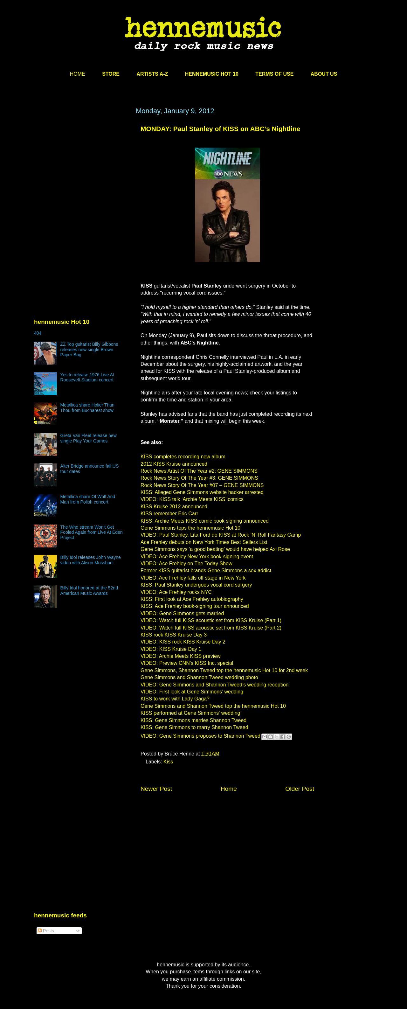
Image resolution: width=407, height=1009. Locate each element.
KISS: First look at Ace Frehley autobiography (192, 599)
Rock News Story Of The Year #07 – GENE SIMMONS (202, 485)
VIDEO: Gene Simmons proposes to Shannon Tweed (200, 736)
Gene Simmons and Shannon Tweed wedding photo (199, 677)
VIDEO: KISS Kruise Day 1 (171, 649)
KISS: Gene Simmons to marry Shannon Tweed (194, 727)
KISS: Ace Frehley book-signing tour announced (195, 606)
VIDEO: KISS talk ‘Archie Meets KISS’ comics (192, 499)
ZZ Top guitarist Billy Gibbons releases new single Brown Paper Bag (89, 350)
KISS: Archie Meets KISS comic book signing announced (205, 521)
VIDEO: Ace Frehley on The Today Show (186, 563)
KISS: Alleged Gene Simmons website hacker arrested (202, 492)
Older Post (299, 788)
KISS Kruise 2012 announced (174, 506)
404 (37, 333)
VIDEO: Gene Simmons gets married (182, 613)
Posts (46, 930)
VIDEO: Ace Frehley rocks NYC (176, 592)
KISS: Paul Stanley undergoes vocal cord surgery (196, 585)
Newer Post (156, 788)
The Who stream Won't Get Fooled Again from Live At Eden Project (91, 532)
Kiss (168, 761)
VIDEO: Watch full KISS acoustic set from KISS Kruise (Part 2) (211, 627)
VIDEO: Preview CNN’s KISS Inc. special (187, 663)
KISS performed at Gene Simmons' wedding (190, 713)
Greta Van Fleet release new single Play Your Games (88, 438)
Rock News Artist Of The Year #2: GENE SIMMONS (199, 471)
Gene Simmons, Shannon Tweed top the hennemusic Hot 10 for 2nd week (224, 670)
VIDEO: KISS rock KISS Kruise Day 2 (183, 641)
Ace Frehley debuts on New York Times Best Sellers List (204, 542)
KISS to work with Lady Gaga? (175, 698)
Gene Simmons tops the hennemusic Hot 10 (190, 528)
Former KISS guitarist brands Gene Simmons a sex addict (206, 570)
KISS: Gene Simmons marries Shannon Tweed (193, 720)
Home (229, 788)
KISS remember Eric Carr (169, 513)
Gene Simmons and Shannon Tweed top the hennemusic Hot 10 (213, 706)
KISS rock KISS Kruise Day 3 (174, 634)
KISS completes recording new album (183, 456)
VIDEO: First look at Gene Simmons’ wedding (192, 691)
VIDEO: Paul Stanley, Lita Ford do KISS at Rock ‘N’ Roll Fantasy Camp (221, 535)
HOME (77, 74)
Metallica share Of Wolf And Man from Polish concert (87, 499)
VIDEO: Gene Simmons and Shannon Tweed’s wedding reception (214, 684)
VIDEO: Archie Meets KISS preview (181, 656)
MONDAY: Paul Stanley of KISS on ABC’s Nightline (220, 128)
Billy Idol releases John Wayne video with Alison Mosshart (90, 560)
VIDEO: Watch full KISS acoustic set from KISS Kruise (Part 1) (211, 620)
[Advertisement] (81, 167)
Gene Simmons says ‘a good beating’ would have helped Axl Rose (215, 549)
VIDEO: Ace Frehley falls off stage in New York (193, 578)
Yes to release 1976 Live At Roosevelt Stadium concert (87, 377)
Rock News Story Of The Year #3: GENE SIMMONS (199, 478)
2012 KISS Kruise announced (174, 464)
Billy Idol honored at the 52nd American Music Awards (89, 590)
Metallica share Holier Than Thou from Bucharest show (87, 407)
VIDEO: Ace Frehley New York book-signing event (197, 556)
